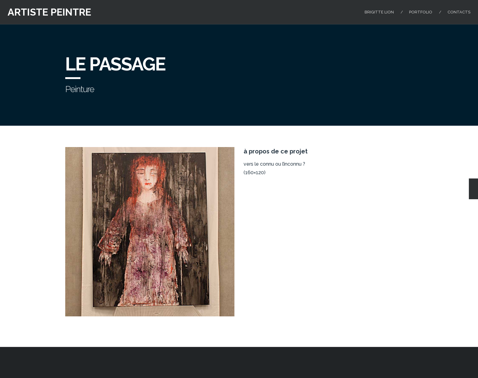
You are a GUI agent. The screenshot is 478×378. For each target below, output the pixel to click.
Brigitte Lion (379, 12)
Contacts (459, 12)
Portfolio (420, 12)
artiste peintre (49, 12)
